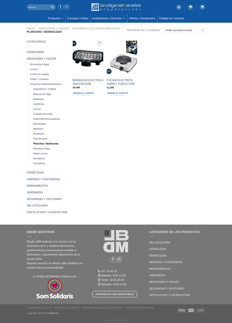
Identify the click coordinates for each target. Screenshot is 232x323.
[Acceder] (178, 7)
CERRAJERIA (35, 52)
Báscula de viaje (42, 94)
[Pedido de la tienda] (184, 30)
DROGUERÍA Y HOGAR (54, 28)
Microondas (39, 123)
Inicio (31, 28)
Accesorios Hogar (39, 64)
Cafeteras (38, 104)
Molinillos (38, 128)
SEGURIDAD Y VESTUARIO (44, 199)
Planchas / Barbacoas (46, 143)
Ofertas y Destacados (142, 18)
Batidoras (38, 99)
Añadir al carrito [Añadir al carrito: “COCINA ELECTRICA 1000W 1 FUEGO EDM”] (117, 93)
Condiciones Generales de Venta (102, 308)
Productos (56, 18)
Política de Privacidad (140, 308)
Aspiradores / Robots (44, 89)
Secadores (39, 158)
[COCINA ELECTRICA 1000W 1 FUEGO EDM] (122, 58)
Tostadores (39, 163)
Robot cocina (40, 153)
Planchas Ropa (41, 148)
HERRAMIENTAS (37, 185)
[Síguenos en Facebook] (60, 7)
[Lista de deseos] (190, 7)
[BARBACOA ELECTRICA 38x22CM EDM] (88, 58)
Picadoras (38, 133)
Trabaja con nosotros (171, 18)
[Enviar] (52, 7)
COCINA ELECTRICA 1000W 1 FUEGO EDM (121, 82)
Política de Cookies (66, 308)
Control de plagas (39, 74)
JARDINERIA (35, 192)
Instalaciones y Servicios (108, 18)
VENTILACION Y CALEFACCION (47, 212)
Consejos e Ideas (77, 18)
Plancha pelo (40, 138)
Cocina (34, 69)
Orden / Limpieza (39, 79)
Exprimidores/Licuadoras (46, 119)
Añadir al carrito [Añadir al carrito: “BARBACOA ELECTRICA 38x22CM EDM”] (83, 93)
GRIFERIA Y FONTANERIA (43, 179)
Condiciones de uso (39, 308)
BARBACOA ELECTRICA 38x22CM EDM (88, 82)
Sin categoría (37, 205)
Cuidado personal (42, 114)
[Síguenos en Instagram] (67, 7)
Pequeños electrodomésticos (96, 28)
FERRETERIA (35, 172)
